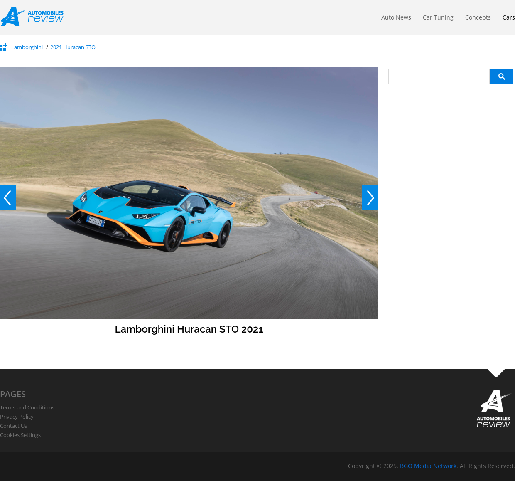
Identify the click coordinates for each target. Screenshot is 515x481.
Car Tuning (438, 17)
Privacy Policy (17, 416)
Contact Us (13, 425)
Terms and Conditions (27, 407)
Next (370, 197)
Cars (509, 17)
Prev (8, 197)
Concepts (478, 17)
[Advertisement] (450, 136)
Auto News (396, 17)
